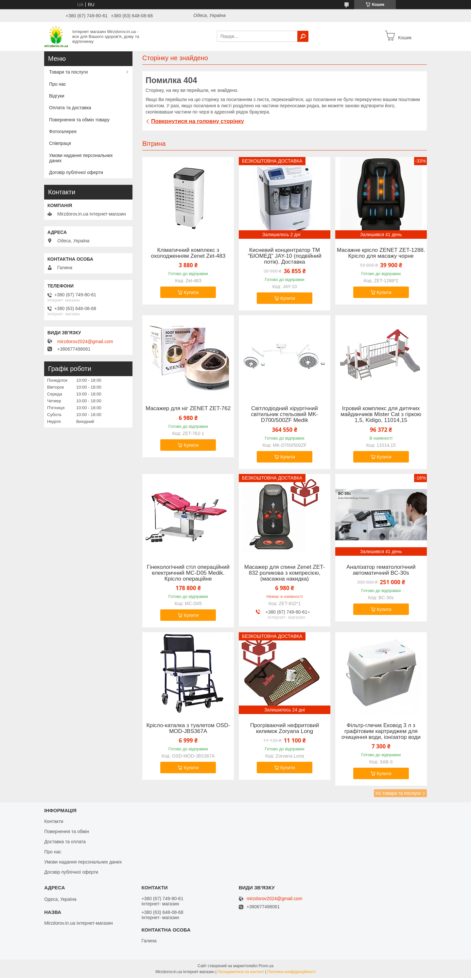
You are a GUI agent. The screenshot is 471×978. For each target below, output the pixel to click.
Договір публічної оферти (76, 172)
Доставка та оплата (65, 841)
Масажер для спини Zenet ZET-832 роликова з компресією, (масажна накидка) (284, 573)
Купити (191, 292)
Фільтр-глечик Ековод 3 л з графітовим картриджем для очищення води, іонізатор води (381, 731)
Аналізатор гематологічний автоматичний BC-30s (381, 570)
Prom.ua (266, 966)
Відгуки (56, 95)
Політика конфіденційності (291, 971)
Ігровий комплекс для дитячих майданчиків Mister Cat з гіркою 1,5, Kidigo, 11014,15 (380, 414)
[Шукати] (302, 36)
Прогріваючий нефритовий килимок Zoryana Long (284, 728)
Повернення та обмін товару (79, 119)
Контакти (53, 821)
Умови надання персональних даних (81, 158)
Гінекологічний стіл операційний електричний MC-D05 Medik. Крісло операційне (188, 573)
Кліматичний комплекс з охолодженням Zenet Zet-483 (188, 253)
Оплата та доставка (70, 107)
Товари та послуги (68, 72)
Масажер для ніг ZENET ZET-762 (188, 408)
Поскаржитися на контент (241, 971)
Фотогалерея (63, 131)
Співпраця (60, 143)
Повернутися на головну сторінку (197, 121)
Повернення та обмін (66, 831)
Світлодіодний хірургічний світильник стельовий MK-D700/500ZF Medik (284, 414)
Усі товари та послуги (398, 793)
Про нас (57, 84)
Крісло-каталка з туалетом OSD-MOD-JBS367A (188, 728)
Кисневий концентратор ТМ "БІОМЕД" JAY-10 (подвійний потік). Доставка (284, 256)
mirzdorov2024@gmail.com (85, 341)
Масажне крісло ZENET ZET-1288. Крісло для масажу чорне (381, 253)
